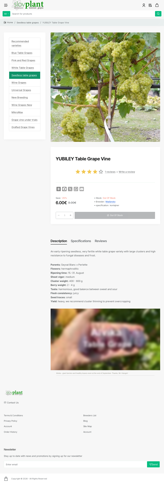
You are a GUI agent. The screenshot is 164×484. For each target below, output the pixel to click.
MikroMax (17, 112)
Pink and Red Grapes (23, 60)
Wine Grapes (19, 82)
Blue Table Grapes (22, 52)
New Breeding (20, 97)
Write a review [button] (127, 171)
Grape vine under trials (24, 119)
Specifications (81, 241)
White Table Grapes (23, 67)
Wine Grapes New (22, 104)
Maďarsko (110, 201)
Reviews (101, 241)
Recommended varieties (20, 43)
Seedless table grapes (28, 22)
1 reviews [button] (110, 171)
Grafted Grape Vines (23, 127)
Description (59, 241)
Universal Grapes (21, 90)
